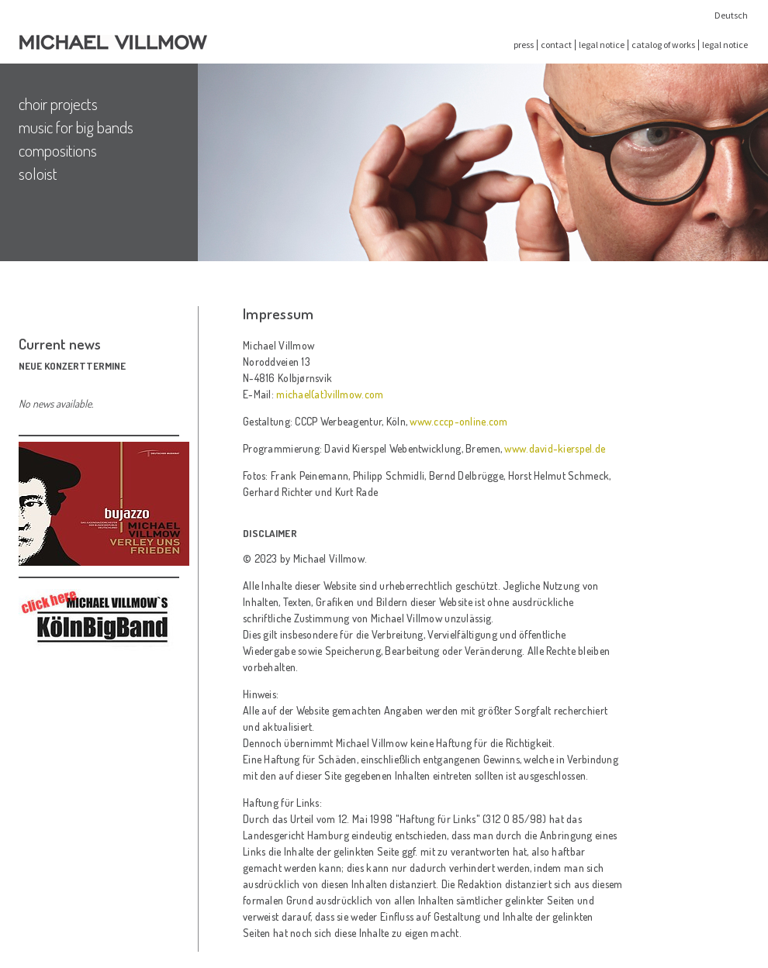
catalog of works (663, 44)
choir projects (58, 104)
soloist (38, 174)
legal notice (601, 44)
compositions (58, 150)
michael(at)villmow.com (329, 394)
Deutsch (731, 15)
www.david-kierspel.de (554, 448)
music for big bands (76, 127)
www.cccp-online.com (458, 421)
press (524, 44)
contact (556, 44)
